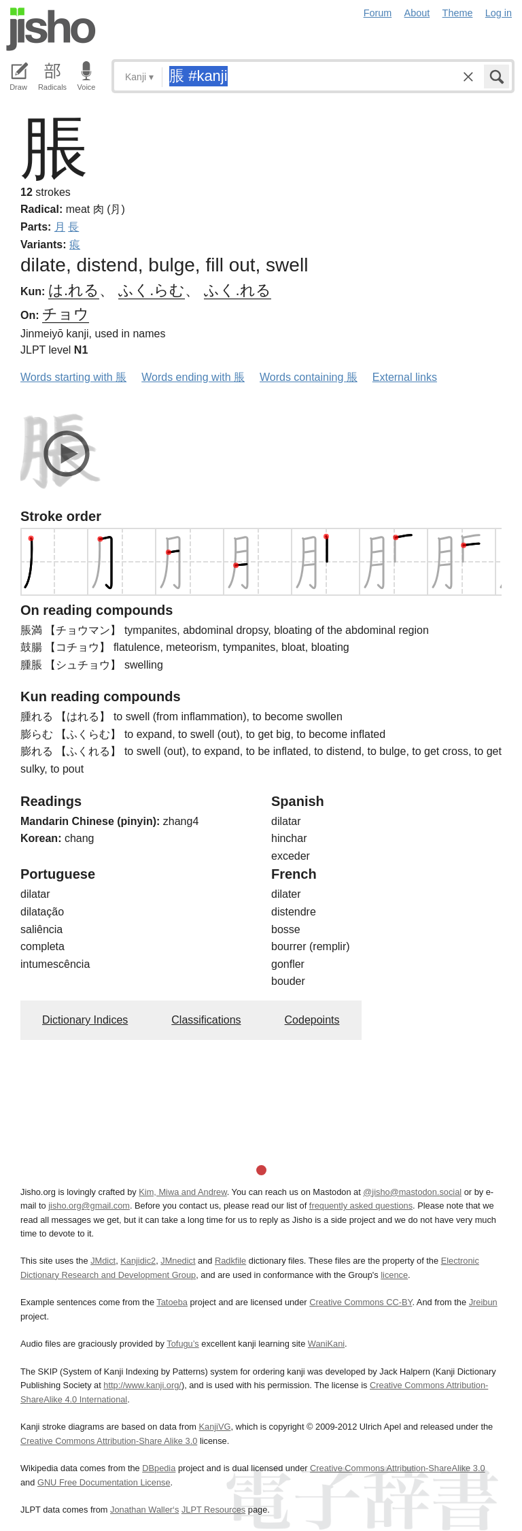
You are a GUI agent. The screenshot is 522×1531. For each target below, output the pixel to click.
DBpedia (158, 1468)
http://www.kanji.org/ (142, 1385)
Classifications (206, 1020)
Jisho (51, 29)
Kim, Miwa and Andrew (182, 1192)
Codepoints (312, 1020)
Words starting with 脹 (73, 377)
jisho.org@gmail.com (89, 1205)
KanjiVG (214, 1426)
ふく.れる (237, 290)
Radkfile (230, 1261)
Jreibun (483, 1302)
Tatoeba (172, 1302)
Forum (378, 12)
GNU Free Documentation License (104, 1482)
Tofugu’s (182, 1344)
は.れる (73, 290)
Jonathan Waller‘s (144, 1509)
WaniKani (326, 1344)
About (417, 12)
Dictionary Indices (85, 1020)
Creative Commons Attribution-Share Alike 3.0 (108, 1441)
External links (404, 377)
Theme (457, 12)
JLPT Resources (213, 1509)
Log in (498, 12)
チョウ (65, 313)
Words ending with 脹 (193, 377)
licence (394, 1275)
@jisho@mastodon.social (412, 1192)
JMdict (103, 1261)
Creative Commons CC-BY (360, 1302)
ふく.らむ (151, 290)
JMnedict (177, 1261)
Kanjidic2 (138, 1261)
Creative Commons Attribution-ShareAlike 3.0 (397, 1468)
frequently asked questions (361, 1205)
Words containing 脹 (309, 377)
